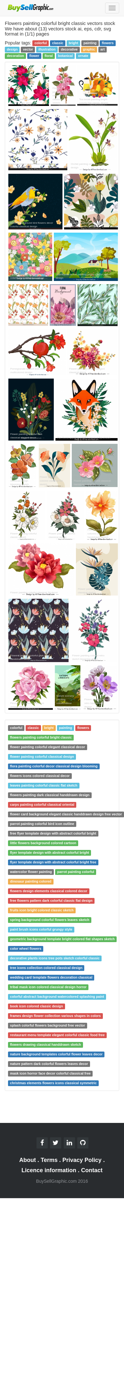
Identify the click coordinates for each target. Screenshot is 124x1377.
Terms (49, 1160)
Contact (92, 1170)
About (27, 1160)
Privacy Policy (82, 1160)
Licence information (48, 1170)
